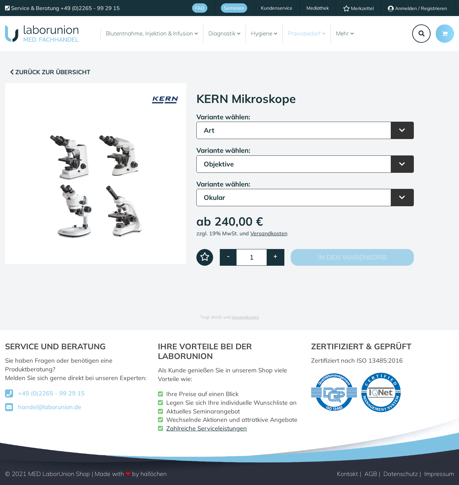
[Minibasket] (445, 33)
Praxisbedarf (307, 33)
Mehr (345, 33)
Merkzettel (358, 8)
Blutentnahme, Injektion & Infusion (152, 33)
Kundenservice (276, 8)
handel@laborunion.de (49, 407)
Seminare (234, 8)
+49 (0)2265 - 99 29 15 (51, 393)
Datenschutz (400, 474)
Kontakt (347, 474)
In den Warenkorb (352, 257)
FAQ (199, 8)
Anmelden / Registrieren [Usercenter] (417, 8)
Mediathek (317, 8)
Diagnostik (224, 33)
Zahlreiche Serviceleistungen (206, 428)
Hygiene (264, 33)
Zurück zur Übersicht (50, 72)
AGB (370, 474)
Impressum (439, 474)
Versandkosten (268, 233)
